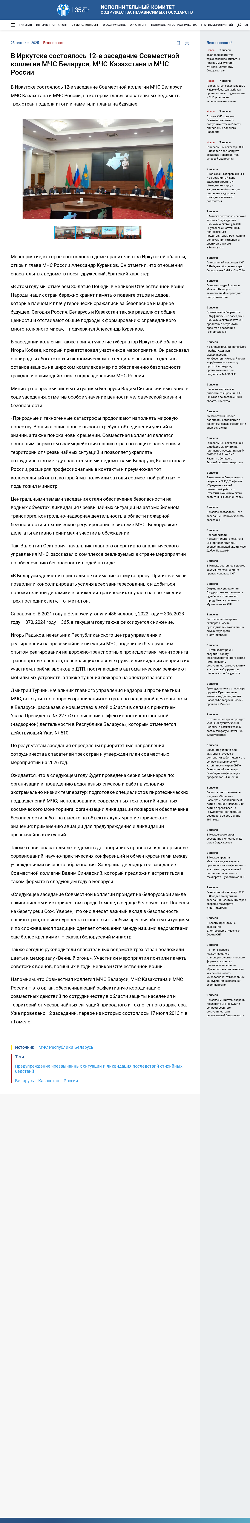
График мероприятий (217, 24)
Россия (71, 1080)
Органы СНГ (138, 24)
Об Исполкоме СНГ (85, 24)
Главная (25, 24)
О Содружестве (114, 24)
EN (246, 24)
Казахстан (48, 1080)
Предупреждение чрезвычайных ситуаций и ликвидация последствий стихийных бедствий (99, 1069)
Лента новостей (219, 43)
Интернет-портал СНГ (51, 24)
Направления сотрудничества (174, 24)
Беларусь (24, 1080)
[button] (169, 116)
